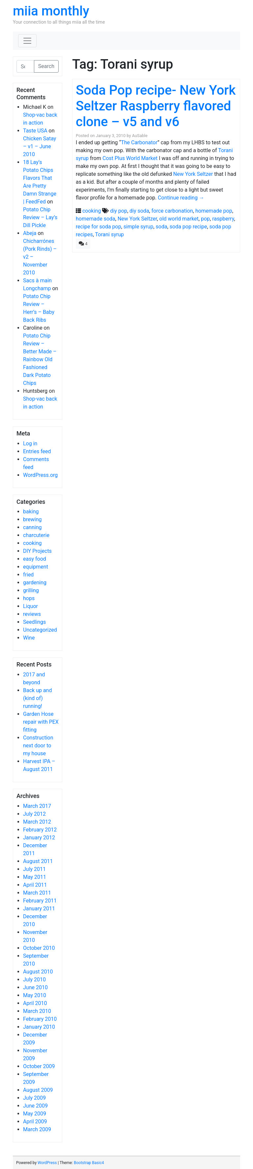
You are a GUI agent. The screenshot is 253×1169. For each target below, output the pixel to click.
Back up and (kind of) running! (37, 698)
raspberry (223, 219)
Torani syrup (109, 234)
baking (31, 511)
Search (46, 66)
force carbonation (172, 211)
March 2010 (37, 1011)
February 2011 (40, 901)
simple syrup (139, 226)
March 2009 (37, 1129)
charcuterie (36, 535)
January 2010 (39, 1027)
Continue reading (181, 198)
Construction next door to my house (38, 746)
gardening (34, 582)
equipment (35, 567)
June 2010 (35, 987)
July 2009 (34, 1098)
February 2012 (40, 830)
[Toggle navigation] (27, 40)
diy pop (118, 211)
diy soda (139, 211)
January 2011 (39, 908)
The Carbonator (139, 142)
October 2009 (39, 1066)
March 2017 (37, 806)
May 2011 (34, 877)
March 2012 (37, 822)
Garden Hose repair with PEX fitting (41, 722)
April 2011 (35, 885)
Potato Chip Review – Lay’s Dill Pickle (40, 217)
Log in (30, 443)
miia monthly (51, 11)
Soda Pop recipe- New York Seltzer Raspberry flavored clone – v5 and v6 (156, 105)
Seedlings (34, 622)
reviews (32, 614)
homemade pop (213, 211)
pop (205, 219)
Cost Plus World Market (129, 158)
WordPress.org (40, 475)
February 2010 (40, 1019)
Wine (29, 638)
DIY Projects (37, 551)
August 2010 (38, 972)
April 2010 (35, 1003)
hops (29, 598)
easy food (34, 559)
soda (161, 226)
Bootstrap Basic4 (89, 1162)
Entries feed (37, 451)
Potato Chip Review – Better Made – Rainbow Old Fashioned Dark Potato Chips (39, 359)
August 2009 (38, 1090)
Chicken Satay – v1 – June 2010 (39, 146)
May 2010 (34, 995)
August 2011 (38, 861)
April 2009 (35, 1121)
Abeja (29, 233)
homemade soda (95, 219)
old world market (179, 219)
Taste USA (35, 131)
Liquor (30, 606)
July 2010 (34, 979)
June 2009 (35, 1106)
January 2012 (39, 837)
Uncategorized (40, 630)
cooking (32, 543)
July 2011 (34, 869)
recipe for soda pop (98, 226)
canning (32, 527)
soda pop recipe (188, 226)
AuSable (140, 135)
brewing (32, 519)
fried (28, 575)
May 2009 (34, 1114)
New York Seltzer (193, 174)
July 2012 (34, 814)
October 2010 (39, 948)
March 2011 (37, 893)
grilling (31, 590)
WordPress (47, 1162)
